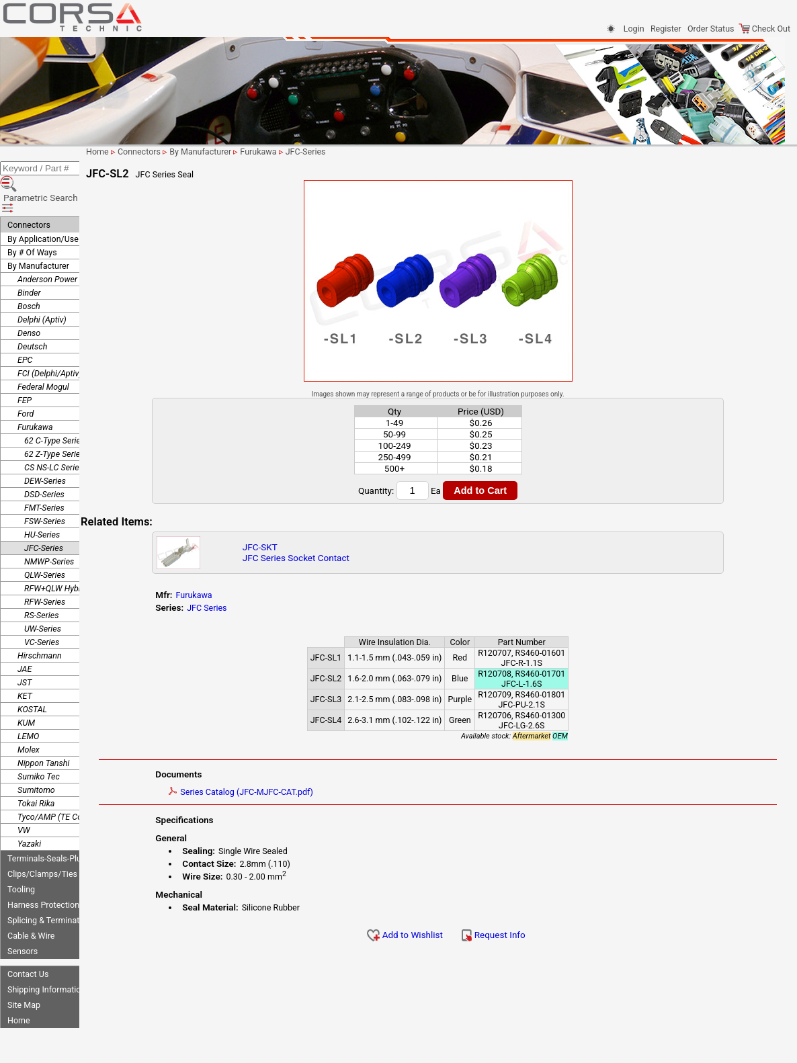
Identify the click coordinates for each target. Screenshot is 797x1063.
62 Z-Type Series (54, 420)
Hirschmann (39, 622)
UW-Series (42, 595)
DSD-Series (44, 461)
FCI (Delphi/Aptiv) (49, 340)
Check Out (764, 29)
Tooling (21, 856)
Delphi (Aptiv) (42, 286)
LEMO (28, 702)
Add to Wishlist (433, 934)
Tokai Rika (35, 770)
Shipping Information (46, 956)
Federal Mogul (43, 353)
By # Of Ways (32, 219)
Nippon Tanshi (43, 729)
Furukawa (35, 393)
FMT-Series (44, 474)
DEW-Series (45, 447)
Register (666, 29)
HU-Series (42, 501)
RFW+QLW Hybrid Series (68, 555)
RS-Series (41, 582)
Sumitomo (36, 756)
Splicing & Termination (49, 887)
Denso (28, 299)
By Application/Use (43, 205)
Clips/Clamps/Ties (42, 840)
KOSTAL (32, 676)
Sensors (22, 917)
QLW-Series (44, 541)
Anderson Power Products (64, 246)
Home (18, 987)
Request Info (521, 934)
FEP (24, 367)
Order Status (710, 29)
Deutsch (32, 313)
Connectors (28, 191)
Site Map (23, 971)
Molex (28, 716)
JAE (24, 635)
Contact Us (27, 940)
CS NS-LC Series (53, 434)
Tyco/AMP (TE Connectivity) (68, 783)
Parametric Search (48, 174)
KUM (26, 689)
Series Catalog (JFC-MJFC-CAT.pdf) (291, 792)
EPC (24, 326)
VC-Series (41, 608)
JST (24, 649)
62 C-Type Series (54, 407)
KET (24, 662)
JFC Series (257, 608)
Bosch (28, 272)
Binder (29, 259)
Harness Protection (43, 871)
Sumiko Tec (38, 743)
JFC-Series (43, 514)
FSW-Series (44, 487)
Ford (25, 380)
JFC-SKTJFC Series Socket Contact (339, 552)
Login (634, 29)
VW (23, 797)
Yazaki (29, 810)
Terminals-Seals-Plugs (48, 825)
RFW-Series (44, 568)
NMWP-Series (49, 528)
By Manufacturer (38, 232)
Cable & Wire (30, 902)
